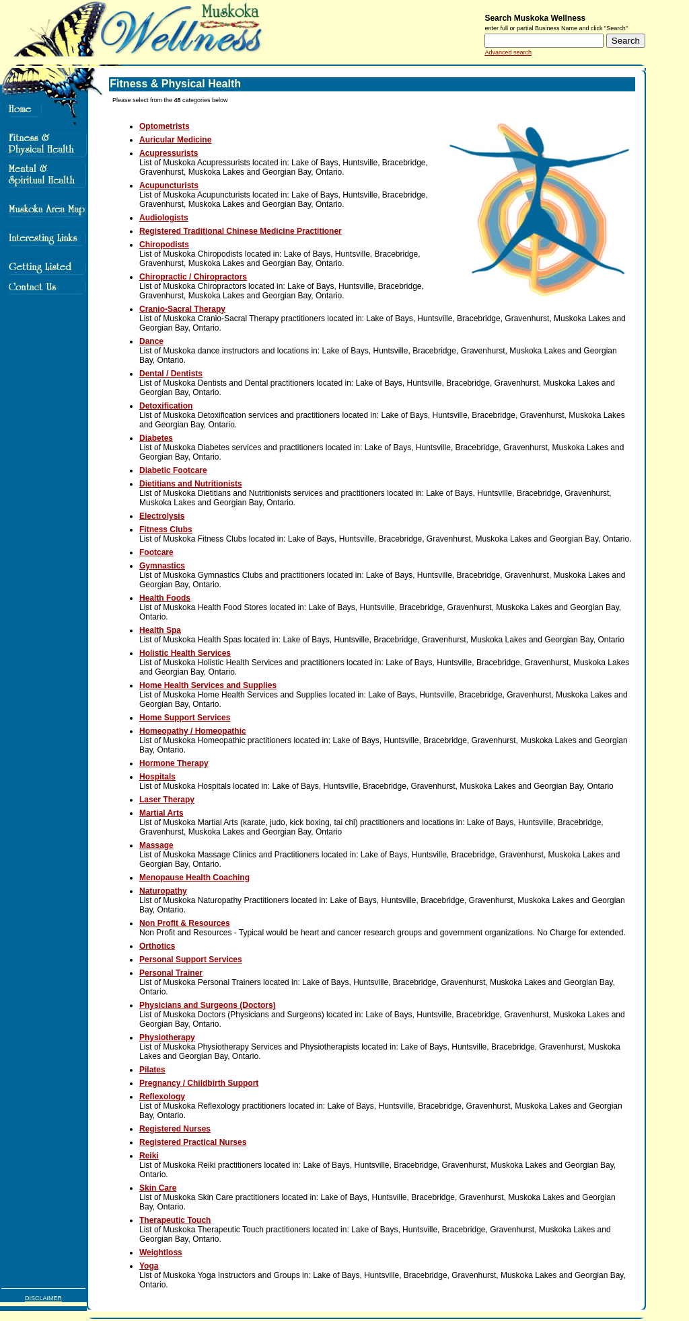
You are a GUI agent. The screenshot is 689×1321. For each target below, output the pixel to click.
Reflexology (162, 1096)
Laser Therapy (166, 799)
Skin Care (157, 1188)
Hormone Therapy (174, 763)
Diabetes (156, 438)
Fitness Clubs (165, 529)
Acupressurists (168, 153)
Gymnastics (162, 565)
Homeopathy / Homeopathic (192, 731)
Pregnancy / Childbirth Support (198, 1083)
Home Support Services (184, 717)
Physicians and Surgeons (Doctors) (207, 1005)
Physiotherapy (167, 1037)
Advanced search (508, 52)
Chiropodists (164, 244)
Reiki (149, 1155)
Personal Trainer (171, 973)
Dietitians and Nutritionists (190, 483)
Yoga (148, 1266)
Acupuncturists (168, 185)
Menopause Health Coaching (194, 877)
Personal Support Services (190, 959)
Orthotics (157, 946)
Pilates (152, 1069)
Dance (151, 341)
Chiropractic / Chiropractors (193, 277)
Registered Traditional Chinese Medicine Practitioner (240, 231)
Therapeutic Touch (175, 1220)
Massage (156, 845)
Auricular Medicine (175, 139)
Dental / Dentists (171, 373)
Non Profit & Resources (184, 923)
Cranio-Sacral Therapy (182, 309)
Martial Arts (161, 813)
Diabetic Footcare (173, 470)
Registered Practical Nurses (192, 1142)
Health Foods (164, 598)
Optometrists (164, 126)
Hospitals (157, 776)
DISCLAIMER (43, 1298)
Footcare (156, 552)
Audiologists (163, 217)
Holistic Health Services (185, 653)
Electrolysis (161, 516)
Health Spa (160, 630)
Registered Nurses (175, 1129)
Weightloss (160, 1252)
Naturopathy (163, 891)
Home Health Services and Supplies (208, 685)
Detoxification (165, 406)
